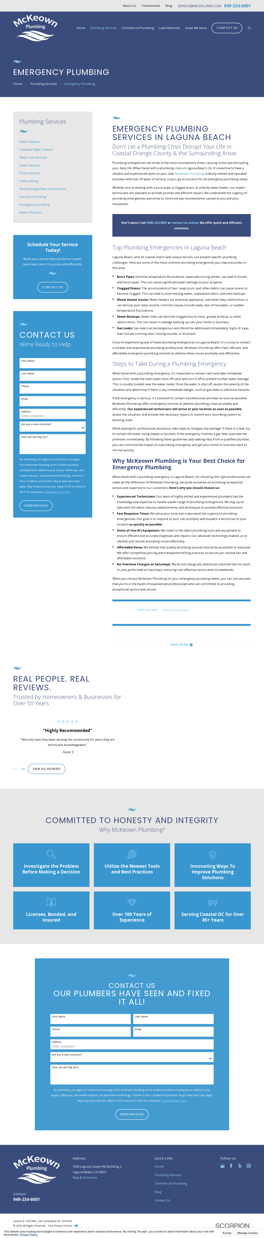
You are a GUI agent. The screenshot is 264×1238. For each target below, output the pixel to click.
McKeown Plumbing (189, 173)
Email (24, 399)
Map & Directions (85, 1177)
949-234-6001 (237, 5)
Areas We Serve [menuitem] (196, 28)
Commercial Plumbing (171, 1183)
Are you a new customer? (36, 424)
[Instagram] (249, 1166)
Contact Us (227, 28)
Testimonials (150, 5)
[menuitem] (52, 142)
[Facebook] (231, 1166)
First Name (27, 361)
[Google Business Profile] (222, 1166)
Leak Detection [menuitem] (169, 28)
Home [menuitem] (80, 28)
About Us (129, 5)
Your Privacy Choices (63, 1225)
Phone (25, 386)
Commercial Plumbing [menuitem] (138, 28)
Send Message (36, 505)
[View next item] (17, 769)
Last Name (27, 373)
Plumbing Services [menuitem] (103, 28)
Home (159, 1166)
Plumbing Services (168, 1175)
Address (26, 411)
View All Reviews (41, 769)
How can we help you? (34, 437)
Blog (169, 5)
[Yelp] (240, 1166)
